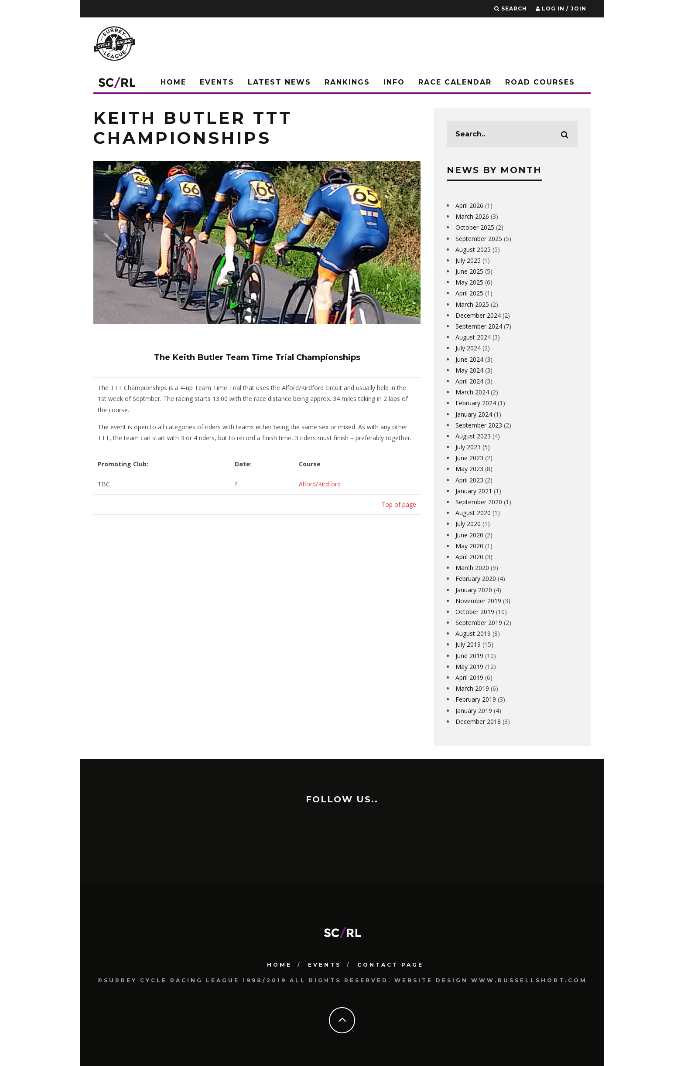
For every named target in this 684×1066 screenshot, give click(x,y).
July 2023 (468, 447)
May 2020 (469, 546)
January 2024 (473, 414)
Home (173, 82)
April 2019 (469, 677)
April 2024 (469, 381)
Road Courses (540, 82)
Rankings (347, 82)
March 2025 (472, 304)
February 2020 (475, 578)
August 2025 (473, 249)
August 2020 (473, 513)
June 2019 (469, 656)
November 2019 (478, 601)
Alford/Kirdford (320, 484)
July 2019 (468, 644)
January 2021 (473, 491)
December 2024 (478, 315)
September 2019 (478, 622)
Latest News (279, 82)
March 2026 (472, 216)
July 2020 (468, 523)
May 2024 (469, 370)
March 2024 (472, 392)
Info (394, 82)
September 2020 (478, 502)
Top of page (398, 504)
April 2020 (469, 557)
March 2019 (472, 688)
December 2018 (478, 721)
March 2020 (472, 568)
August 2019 (473, 633)
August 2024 (473, 337)
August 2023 (473, 436)
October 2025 (474, 227)
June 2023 (469, 458)
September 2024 (478, 326)
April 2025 (469, 293)
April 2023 (469, 480)
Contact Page (390, 962)
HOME (279, 962)
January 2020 (473, 590)
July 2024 (468, 348)
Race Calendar (455, 82)
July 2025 (468, 260)
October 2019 (474, 612)
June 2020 (469, 535)
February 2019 (475, 699)
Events (217, 82)
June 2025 (469, 271)
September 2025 (478, 238)
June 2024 (469, 359)
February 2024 (475, 403)
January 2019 (473, 710)
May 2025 (469, 282)
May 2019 (469, 666)
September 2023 (478, 425)
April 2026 (469, 205)
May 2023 (469, 469)
